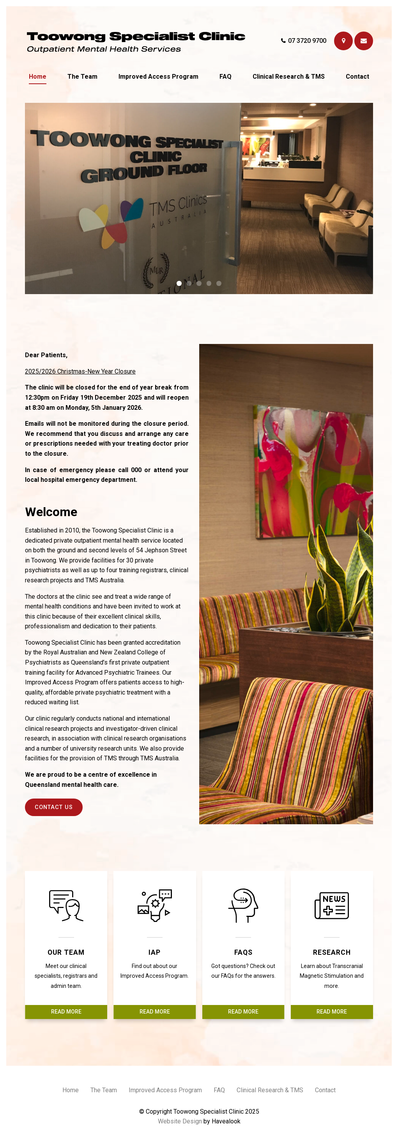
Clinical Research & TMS (289, 76)
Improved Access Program (158, 76)
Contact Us (54, 807)
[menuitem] (71, 1091)
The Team (82, 76)
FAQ (225, 76)
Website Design (180, 1121)
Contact (357, 76)
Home (37, 76)
